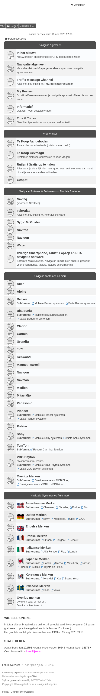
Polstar (22, 426)
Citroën (46, 540)
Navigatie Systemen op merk (50, 276)
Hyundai (47, 578)
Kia (57, 578)
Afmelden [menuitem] (77, 4)
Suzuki (34, 567)
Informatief (25, 106)
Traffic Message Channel (35, 79)
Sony (20, 434)
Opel (71, 518)
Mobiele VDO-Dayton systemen (51, 465)
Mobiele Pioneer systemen (48, 414)
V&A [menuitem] (2, 25)
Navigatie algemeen (31, 64)
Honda (46, 563)
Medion (22, 387)
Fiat (61, 551)
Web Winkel (50, 133)
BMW (45, 518)
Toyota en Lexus (51, 567)
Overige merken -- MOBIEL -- (50, 480)
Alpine (21, 291)
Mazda (57, 563)
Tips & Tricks (26, 118)
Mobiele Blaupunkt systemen (49, 314)
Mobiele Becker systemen (48, 303)
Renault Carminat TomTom (47, 449)
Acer (20, 284)
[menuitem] (12, 26)
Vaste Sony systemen (77, 438)
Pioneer (22, 411)
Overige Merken (28, 476)
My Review (25, 91)
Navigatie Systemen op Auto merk (50, 495)
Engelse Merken (37, 526)
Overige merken (28, 597)
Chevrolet (47, 507)
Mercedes (58, 518)
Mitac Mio (24, 395)
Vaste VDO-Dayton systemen (35, 468)
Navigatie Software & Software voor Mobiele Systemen (50, 191)
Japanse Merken (37, 559)
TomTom (23, 445)
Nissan (85, 563)
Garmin (22, 334)
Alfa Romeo (49, 551)
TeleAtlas (23, 210)
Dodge (75, 507)
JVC (20, 349)
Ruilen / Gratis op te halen (36, 164)
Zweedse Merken (38, 586)
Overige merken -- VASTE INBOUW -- (40, 484)
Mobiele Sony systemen (47, 438)
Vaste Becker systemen (80, 303)
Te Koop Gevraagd (30, 153)
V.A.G (81, 518)
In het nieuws (26, 53)
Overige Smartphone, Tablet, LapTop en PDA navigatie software (49, 255)
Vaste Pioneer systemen (32, 418)
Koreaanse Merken (39, 574)
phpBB (17, 672)
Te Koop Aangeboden (32, 141)
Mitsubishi (71, 563)
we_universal (13, 680)
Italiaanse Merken (38, 547)
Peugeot (59, 540)
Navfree (22, 230)
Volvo (55, 590)
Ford (85, 507)
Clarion (22, 326)
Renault (72, 540)
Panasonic (24, 403)
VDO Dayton (26, 457)
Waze (21, 245)
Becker (22, 299)
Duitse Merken (36, 515)
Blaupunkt (24, 310)
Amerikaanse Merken (41, 503)
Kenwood (24, 357)
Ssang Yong (70, 578)
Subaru (22, 567)
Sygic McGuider (28, 222)
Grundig (23, 341)
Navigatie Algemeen (50, 45)
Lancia (72, 551)
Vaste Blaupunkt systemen (33, 318)
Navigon (23, 237)
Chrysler (62, 507)
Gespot (22, 180)
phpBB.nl (32, 676)
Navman (23, 380)
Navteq (22, 199)
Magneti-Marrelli (28, 364)
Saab (45, 590)
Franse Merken (36, 536)
